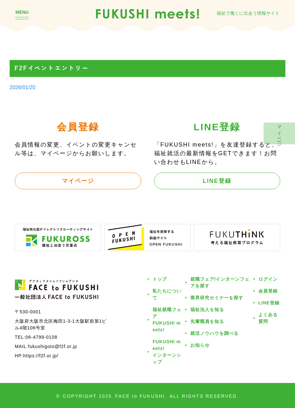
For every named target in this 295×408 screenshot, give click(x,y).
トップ (159, 279)
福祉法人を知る (207, 309)
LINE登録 (217, 180)
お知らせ (200, 345)
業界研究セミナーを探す (216, 297)
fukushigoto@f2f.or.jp (52, 346)
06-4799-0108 (41, 337)
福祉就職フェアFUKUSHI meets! (166, 319)
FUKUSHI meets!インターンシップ (166, 351)
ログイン (268, 279)
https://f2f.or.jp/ (40, 355)
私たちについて (166, 294)
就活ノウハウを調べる (214, 333)
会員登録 (268, 291)
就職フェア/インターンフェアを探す (220, 282)
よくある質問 (268, 317)
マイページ (78, 180)
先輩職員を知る (207, 321)
